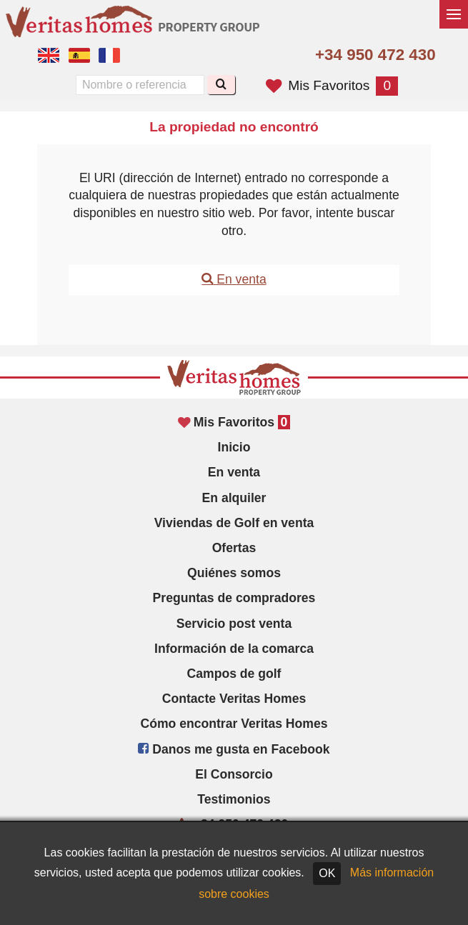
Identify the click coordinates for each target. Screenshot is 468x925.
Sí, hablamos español (79, 56)
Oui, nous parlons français (109, 56)
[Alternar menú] (453, 14)
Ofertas (234, 548)
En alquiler (234, 498)
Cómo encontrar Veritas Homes (233, 723)
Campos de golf (234, 673)
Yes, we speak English (48, 56)
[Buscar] (221, 84)
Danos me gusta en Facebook (233, 749)
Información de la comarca (234, 648)
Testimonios (233, 799)
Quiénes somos (234, 573)
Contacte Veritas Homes (234, 698)
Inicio (234, 447)
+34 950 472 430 (375, 55)
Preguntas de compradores (234, 598)
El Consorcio (234, 774)
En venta (233, 279)
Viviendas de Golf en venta (234, 523)
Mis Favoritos (332, 85)
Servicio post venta (234, 623)
